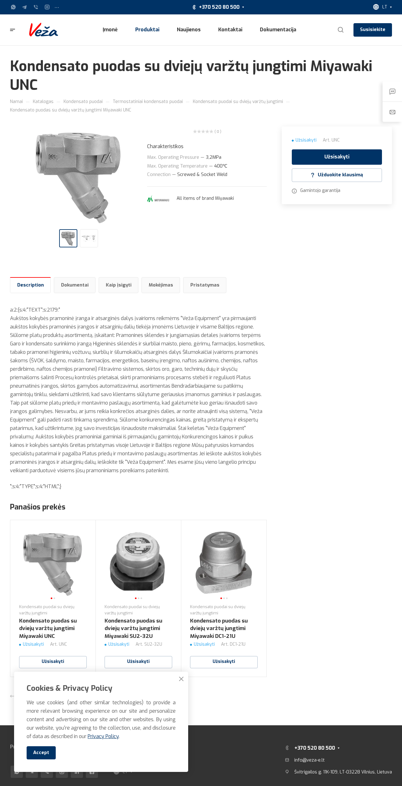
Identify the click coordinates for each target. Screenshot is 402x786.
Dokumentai (75, 285)
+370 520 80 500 (219, 7)
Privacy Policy (103, 736)
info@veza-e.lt (309, 760)
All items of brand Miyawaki (205, 198)
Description (30, 285)
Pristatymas (204, 285)
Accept (41, 752)
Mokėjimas (161, 285)
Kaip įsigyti (118, 285)
